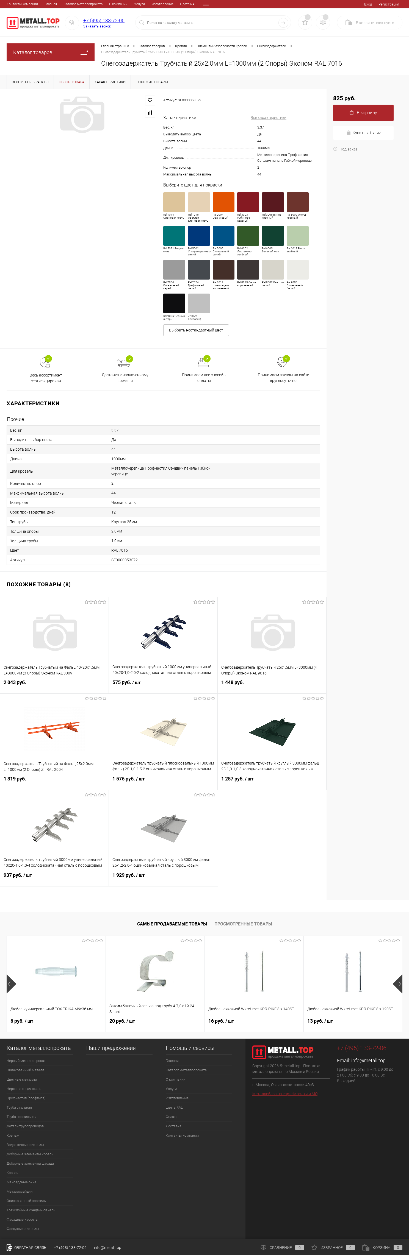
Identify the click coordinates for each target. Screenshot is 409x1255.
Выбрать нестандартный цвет (196, 330)
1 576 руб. (163, 782)
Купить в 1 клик (363, 132)
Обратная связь (26, 1247)
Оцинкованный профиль (26, 1201)
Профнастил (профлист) (26, 1098)
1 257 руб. (272, 782)
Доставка (190, 4)
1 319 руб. (54, 782)
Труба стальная (19, 1107)
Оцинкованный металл (25, 1070)
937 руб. (54, 878)
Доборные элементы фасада (30, 1163)
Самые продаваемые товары (172, 924)
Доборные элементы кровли (30, 1154)
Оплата (170, 4)
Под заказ (345, 149)
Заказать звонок (97, 26)
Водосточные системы (25, 1145)
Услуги (101, 4)
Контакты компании (182, 1135)
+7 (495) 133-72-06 (104, 20)
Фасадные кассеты (22, 1219)
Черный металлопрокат (26, 1061)
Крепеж (13, 1135)
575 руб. (163, 685)
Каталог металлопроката (45, 4)
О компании (80, 4)
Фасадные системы (23, 1229)
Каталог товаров (50, 52)
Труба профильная (22, 1117)
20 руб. (122, 1021)
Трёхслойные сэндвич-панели (31, 1210)
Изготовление (125, 4)
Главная (13, 4)
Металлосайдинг (20, 1191)
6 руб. (21, 1021)
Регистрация (388, 4)
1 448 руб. (272, 685)
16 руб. (221, 1021)
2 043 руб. (54, 685)
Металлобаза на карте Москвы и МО (284, 1094)
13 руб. (320, 1021)
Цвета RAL (150, 4)
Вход (368, 4)
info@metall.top (368, 1060)
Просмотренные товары (243, 924)
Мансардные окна (21, 1182)
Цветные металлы (22, 1079)
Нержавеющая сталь (24, 1089)
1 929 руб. (163, 878)
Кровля (12, 1173)
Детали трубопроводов (25, 1126)
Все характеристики (268, 117)
